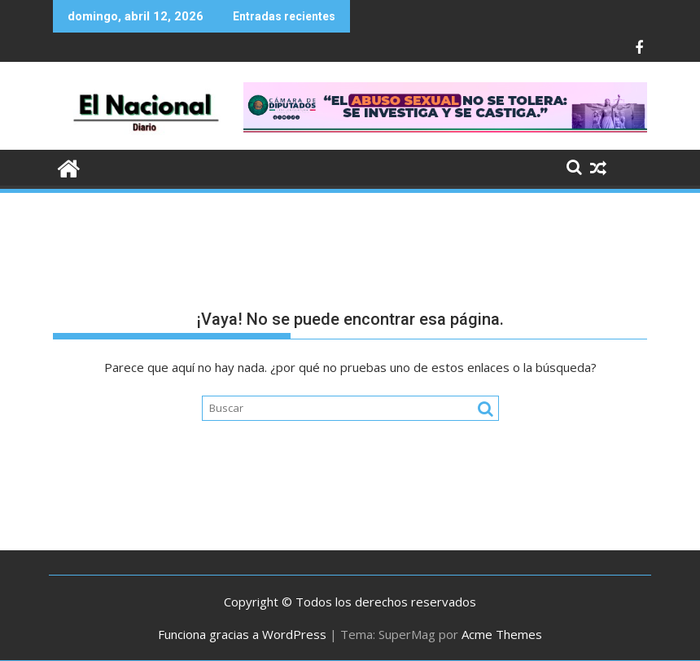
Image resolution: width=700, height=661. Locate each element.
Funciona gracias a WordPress (242, 634)
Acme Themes (502, 634)
